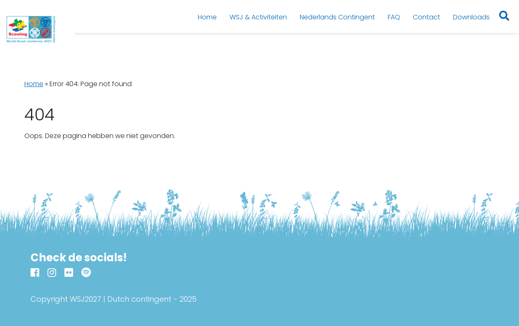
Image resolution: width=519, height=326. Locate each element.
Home (33, 84)
